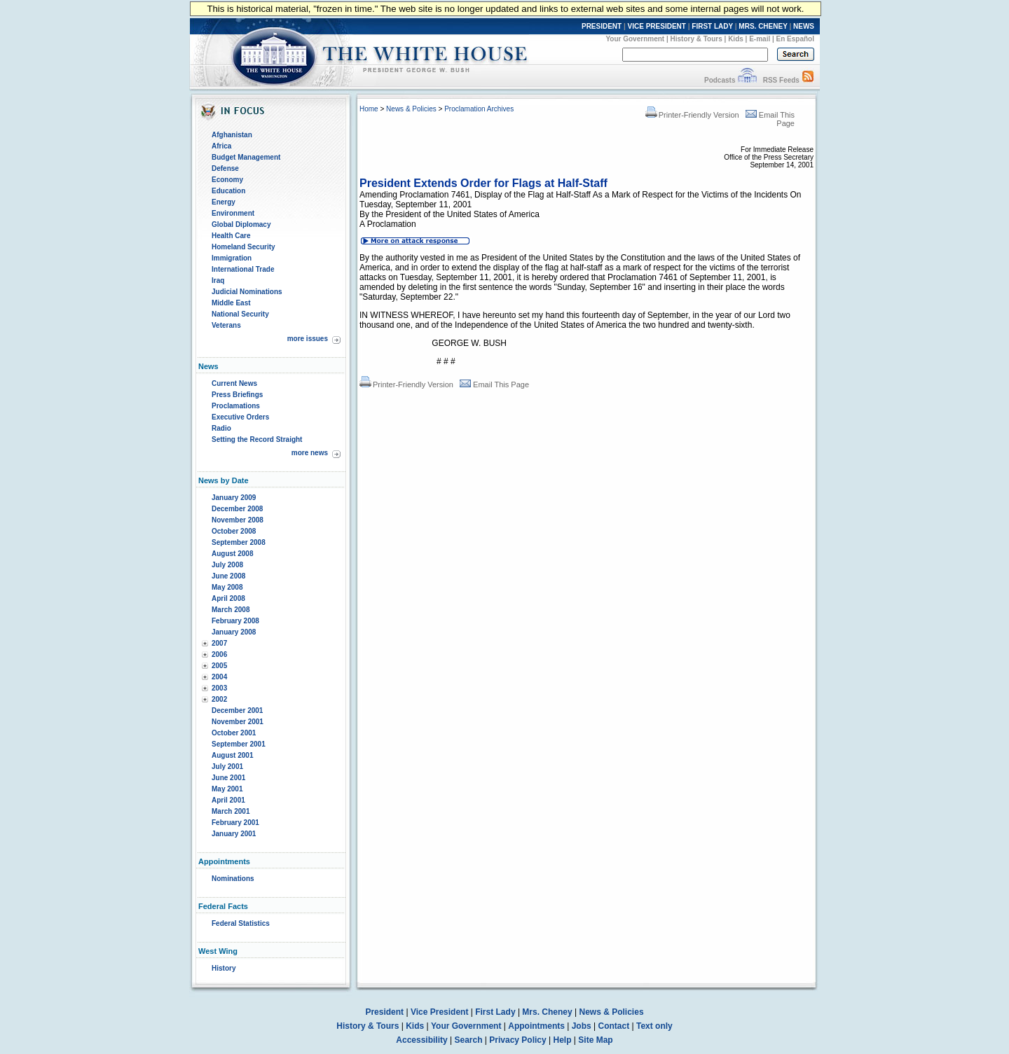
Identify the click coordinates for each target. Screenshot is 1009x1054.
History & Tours (696, 39)
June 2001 (228, 778)
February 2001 (235, 822)
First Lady (495, 1012)
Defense (225, 168)
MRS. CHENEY (763, 26)
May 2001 (227, 789)
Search (469, 1040)
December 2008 (237, 509)
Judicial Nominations (247, 292)
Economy (227, 179)
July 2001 (227, 766)
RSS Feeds (781, 80)
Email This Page (494, 384)
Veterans (226, 325)
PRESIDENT (602, 26)
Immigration (232, 258)
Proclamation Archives (479, 109)
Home (368, 109)
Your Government (634, 39)
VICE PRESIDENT (657, 26)
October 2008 (234, 531)
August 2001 (232, 755)
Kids (735, 39)
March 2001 (230, 811)
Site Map (595, 1040)
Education (228, 191)
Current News (234, 383)
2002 (219, 699)
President (384, 1012)
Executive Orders (240, 417)
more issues (307, 338)
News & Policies (411, 109)
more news (309, 453)
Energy (223, 202)
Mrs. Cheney (547, 1012)
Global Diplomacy (241, 224)
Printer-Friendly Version (692, 115)
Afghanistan (232, 135)
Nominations (233, 878)
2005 (219, 666)
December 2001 (237, 710)
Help (563, 1040)
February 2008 (235, 621)
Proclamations (236, 406)
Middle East (231, 303)
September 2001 (239, 744)
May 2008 (227, 587)
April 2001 (228, 800)
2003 (219, 688)
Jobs (581, 1026)
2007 (219, 643)
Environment (233, 213)
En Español (795, 39)
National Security (240, 314)
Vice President (440, 1012)
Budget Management (246, 157)
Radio (221, 428)
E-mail (759, 39)
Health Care (231, 236)
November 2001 (237, 722)
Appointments (536, 1026)
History (223, 968)
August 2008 (232, 553)
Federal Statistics (241, 923)
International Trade (243, 269)
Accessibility (421, 1040)
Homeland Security (243, 247)
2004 (219, 677)
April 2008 (228, 598)
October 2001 (234, 733)
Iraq (218, 280)
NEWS (803, 26)
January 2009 (234, 497)
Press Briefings (237, 394)
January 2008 (234, 632)
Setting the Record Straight (257, 439)
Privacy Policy (517, 1040)
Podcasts (719, 80)
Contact (614, 1026)
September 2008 (239, 542)
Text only (654, 1026)
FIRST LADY (712, 26)
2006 (219, 654)
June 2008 (228, 576)
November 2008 (237, 520)
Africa (221, 146)
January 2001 (234, 834)
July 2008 (227, 565)
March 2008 (230, 609)
